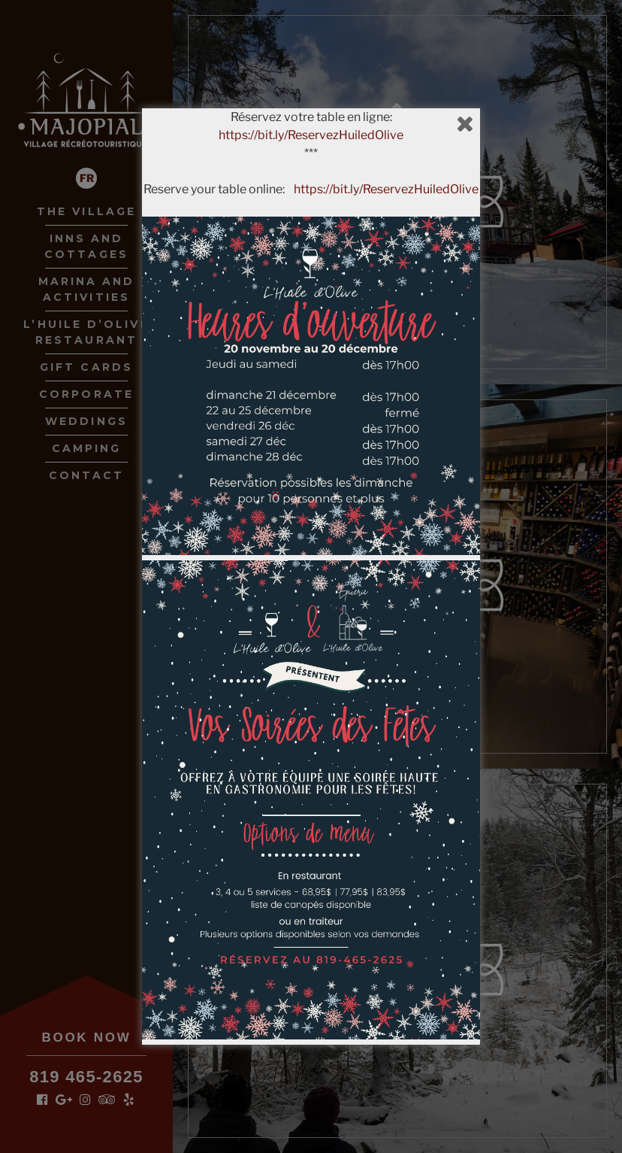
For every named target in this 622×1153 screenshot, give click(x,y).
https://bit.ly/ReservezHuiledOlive (311, 135)
